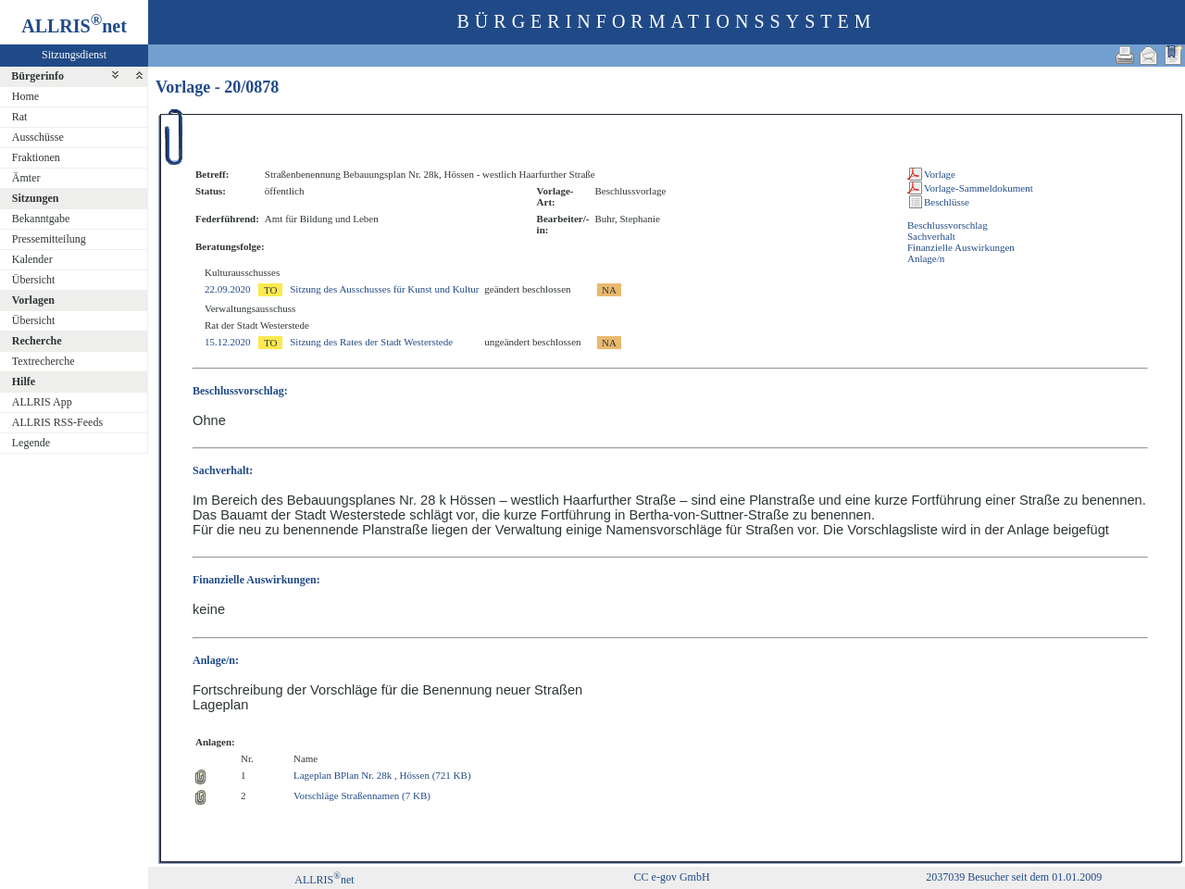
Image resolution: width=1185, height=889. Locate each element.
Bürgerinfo (37, 75)
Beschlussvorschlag (947, 225)
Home (25, 96)
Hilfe (23, 381)
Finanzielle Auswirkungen (961, 247)
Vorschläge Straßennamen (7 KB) (361, 795)
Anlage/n (925, 258)
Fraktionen (36, 157)
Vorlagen (33, 300)
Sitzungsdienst (74, 54)
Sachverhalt (931, 236)
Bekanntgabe (41, 218)
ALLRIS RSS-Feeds (57, 422)
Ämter (26, 177)
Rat (20, 116)
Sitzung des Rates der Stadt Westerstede (371, 341)
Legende (31, 442)
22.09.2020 (228, 288)
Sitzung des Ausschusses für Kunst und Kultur (384, 288)
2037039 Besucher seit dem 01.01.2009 (1014, 876)
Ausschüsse (38, 137)
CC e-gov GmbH (672, 876)
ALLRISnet (324, 879)
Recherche (37, 340)
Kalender (32, 259)
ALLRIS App (42, 401)
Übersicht (34, 279)
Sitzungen (35, 198)
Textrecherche (43, 361)
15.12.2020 (228, 341)
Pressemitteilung (49, 238)
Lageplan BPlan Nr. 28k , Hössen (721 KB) (382, 775)
